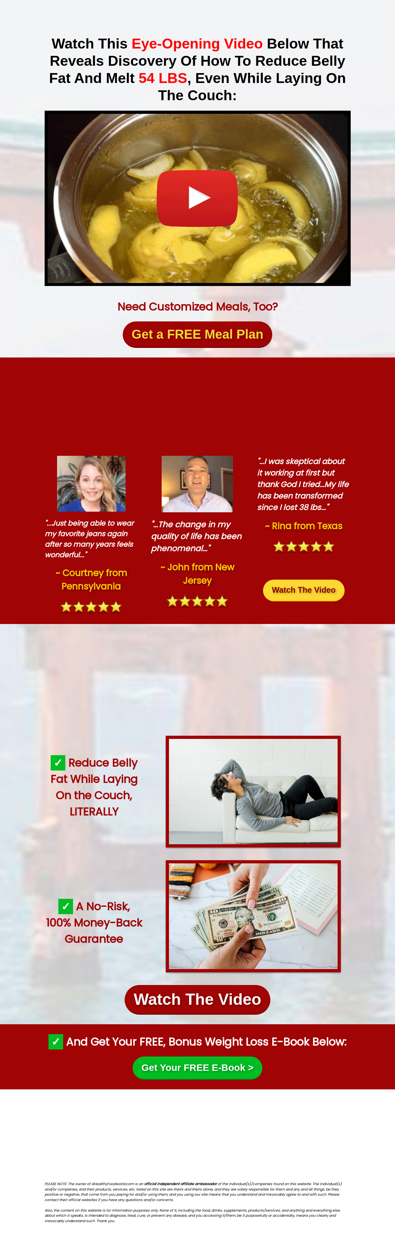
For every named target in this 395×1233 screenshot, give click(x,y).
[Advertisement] (198, 405)
